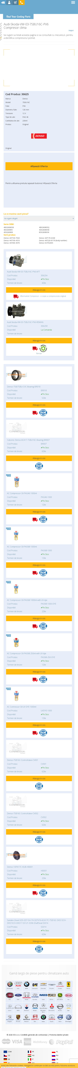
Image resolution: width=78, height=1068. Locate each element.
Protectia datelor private (58, 1035)
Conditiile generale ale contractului (33, 1035)
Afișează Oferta (39, 166)
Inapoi (71, 27)
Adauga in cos (39, 290)
